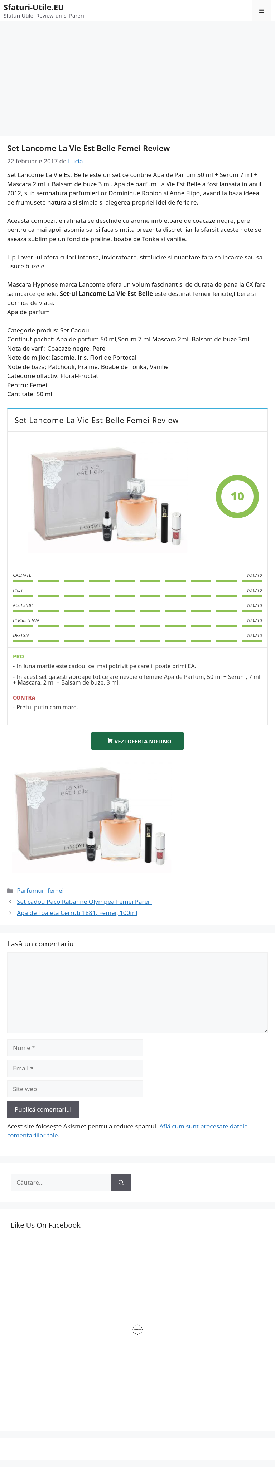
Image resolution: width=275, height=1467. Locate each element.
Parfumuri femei (40, 890)
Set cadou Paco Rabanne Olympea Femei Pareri (84, 901)
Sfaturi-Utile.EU (34, 6)
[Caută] (121, 1182)
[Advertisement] (137, 75)
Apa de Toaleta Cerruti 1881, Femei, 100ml (77, 913)
